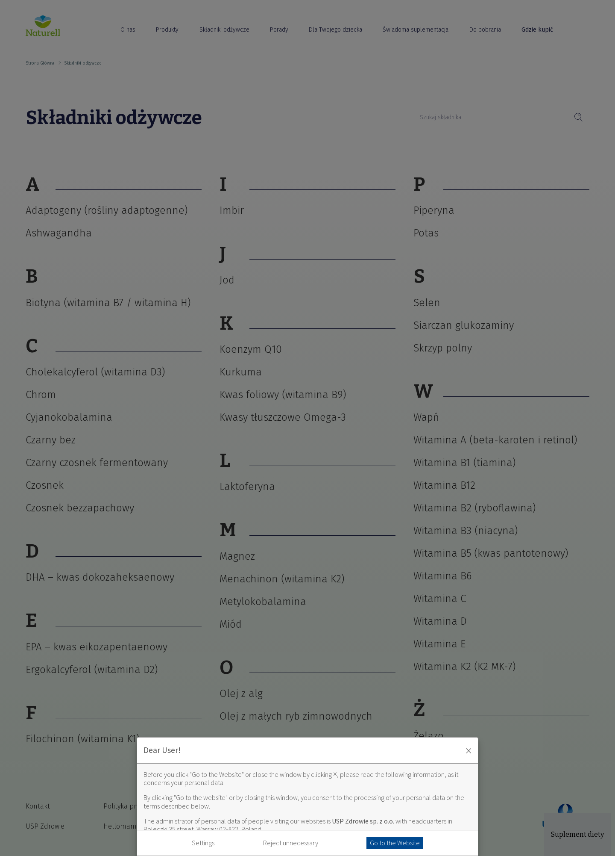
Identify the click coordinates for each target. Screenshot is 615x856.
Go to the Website (395, 842)
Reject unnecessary (290, 843)
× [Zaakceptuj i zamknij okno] (469, 750)
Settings (203, 843)
